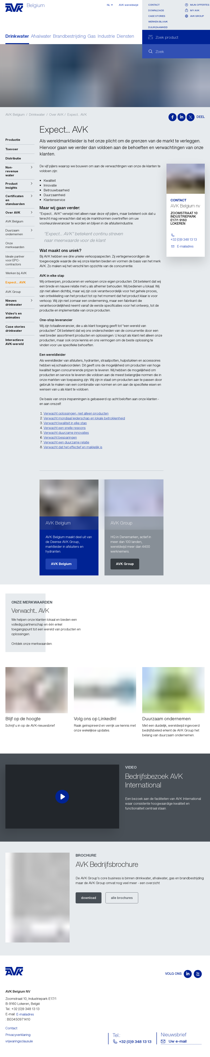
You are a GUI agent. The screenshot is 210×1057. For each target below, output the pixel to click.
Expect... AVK (77, 114)
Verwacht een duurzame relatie (66, 442)
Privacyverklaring (17, 1034)
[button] (20, 171)
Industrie (106, 36)
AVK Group (125, 563)
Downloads (156, 10)
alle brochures (122, 897)
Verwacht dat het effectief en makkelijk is (73, 447)
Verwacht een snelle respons (65, 427)
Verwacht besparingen (60, 437)
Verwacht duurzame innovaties (66, 432)
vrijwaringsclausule (19, 1041)
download (88, 897)
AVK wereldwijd (128, 5)
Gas (92, 36)
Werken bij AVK (158, 21)
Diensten (125, 36)
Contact (153, 4)
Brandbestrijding (69, 36)
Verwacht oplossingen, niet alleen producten (76, 413)
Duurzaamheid (158, 27)
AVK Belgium (15, 114)
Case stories (156, 16)
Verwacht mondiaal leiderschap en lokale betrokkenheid (84, 418)
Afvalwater (41, 36)
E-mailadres (25, 1014)
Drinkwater (17, 36)
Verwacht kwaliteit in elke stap (65, 423)
